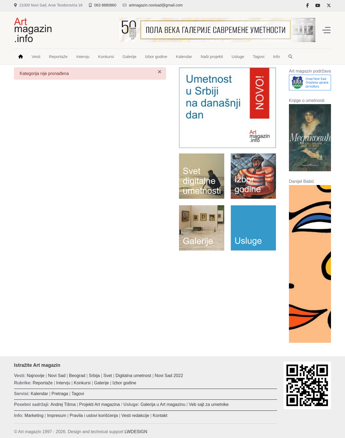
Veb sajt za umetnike (209, 404)
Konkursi (82, 383)
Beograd (77, 375)
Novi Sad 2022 (169, 375)
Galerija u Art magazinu (162, 404)
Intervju (63, 383)
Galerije (101, 383)
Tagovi (78, 393)
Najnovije (35, 375)
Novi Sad (56, 375)
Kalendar (39, 393)
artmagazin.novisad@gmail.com (155, 5)
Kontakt (160, 415)
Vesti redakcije (135, 415)
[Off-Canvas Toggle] (326, 30)
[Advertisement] (227, 293)
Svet (107, 375)
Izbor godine (124, 383)
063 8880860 (105, 5)
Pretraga (59, 393)
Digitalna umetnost (133, 375)
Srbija (94, 375)
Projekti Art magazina (99, 404)
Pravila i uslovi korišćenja (94, 415)
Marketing (34, 415)
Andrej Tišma (62, 404)
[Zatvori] (159, 72)
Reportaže (43, 383)
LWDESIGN (136, 431)
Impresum (56, 415)
